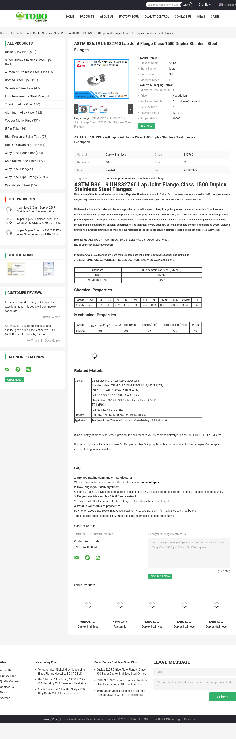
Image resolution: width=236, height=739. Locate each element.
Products (87, 16)
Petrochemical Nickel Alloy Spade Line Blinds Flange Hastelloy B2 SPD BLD (61, 671)
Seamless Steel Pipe (19, 88)
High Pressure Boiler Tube (23, 137)
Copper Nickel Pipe (18, 120)
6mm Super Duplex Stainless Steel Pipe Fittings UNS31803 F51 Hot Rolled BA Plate (120, 693)
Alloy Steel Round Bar (20, 153)
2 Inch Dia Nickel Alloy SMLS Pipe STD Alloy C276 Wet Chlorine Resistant (61, 691)
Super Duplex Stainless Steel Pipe (45, 33)
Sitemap (5, 698)
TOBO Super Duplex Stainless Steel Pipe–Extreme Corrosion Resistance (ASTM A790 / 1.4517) (184, 624)
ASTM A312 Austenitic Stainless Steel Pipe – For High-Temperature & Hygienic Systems (120, 624)
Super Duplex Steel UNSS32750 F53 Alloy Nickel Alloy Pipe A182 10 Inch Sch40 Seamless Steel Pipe (39, 234)
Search (186, 4)
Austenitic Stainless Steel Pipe (26, 72)
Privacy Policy (51, 719)
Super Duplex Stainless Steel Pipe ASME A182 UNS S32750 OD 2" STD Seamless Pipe (39, 222)
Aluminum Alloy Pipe (19, 112)
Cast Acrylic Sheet (17, 185)
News (201, 16)
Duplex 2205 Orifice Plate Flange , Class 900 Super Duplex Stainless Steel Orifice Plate (121, 672)
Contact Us (183, 16)
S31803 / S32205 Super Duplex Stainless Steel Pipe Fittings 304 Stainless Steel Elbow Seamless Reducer (121, 683)
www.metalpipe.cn (149, 482)
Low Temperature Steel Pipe (24, 96)
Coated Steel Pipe (17, 80)
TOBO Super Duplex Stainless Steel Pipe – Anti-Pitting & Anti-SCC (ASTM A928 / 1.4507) (152, 624)
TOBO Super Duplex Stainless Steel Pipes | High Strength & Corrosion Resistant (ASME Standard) (216, 624)
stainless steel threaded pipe (97, 515)
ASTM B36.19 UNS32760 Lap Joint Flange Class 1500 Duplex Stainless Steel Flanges (102, 122)
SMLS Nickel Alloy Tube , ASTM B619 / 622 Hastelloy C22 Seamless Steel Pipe (61, 681)
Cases (215, 16)
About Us (106, 16)
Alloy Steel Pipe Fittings (21, 177)
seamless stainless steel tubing (155, 515)
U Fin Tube (12, 129)
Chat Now (205, 4)
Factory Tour (129, 16)
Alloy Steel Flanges (18, 169)
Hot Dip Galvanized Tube (22, 145)
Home (70, 16)
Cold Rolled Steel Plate (21, 161)
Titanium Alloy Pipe (18, 104)
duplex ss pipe (125, 515)
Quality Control (157, 16)
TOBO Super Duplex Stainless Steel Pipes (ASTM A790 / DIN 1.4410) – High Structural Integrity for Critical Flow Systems (88, 624)
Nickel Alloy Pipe (16, 52)
